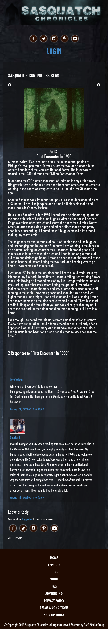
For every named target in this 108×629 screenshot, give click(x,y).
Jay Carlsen (16, 380)
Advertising (54, 593)
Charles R (15, 437)
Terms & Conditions (54, 608)
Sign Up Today (54, 615)
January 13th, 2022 (18, 497)
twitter (43, 38)
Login (54, 51)
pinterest (64, 38)
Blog (54, 572)
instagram (54, 38)
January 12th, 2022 (18, 409)
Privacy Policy (54, 601)
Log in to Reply (35, 409)
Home (54, 558)
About (54, 579)
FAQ (54, 586)
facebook (33, 38)
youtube (75, 38)
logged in (27, 519)
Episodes (54, 565)
